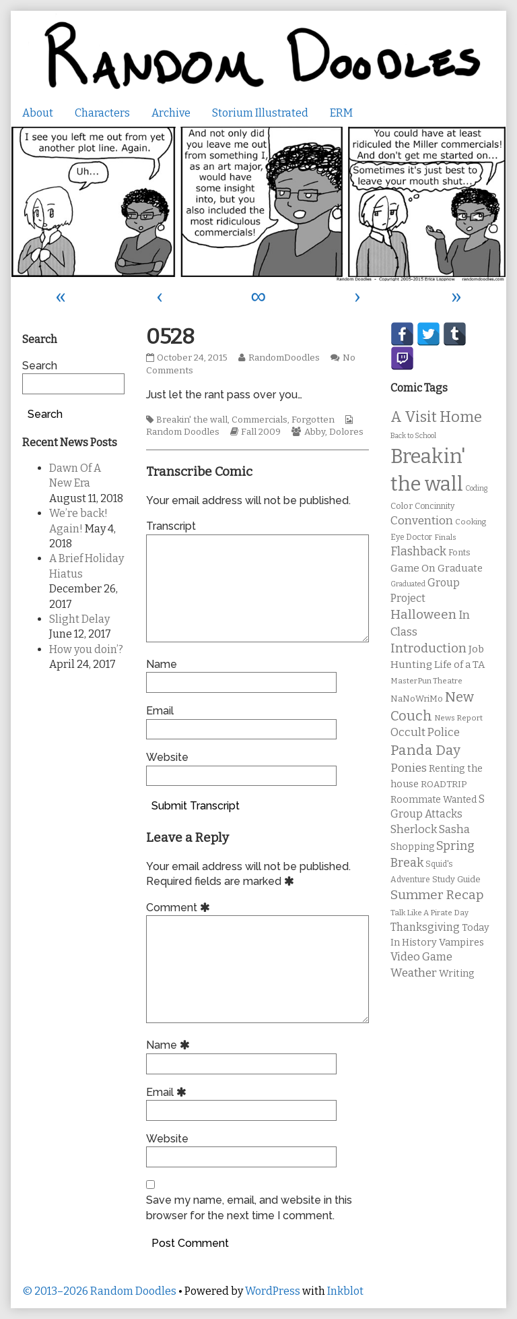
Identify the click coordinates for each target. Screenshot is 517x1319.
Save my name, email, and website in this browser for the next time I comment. (249, 1207)
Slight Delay (79, 619)
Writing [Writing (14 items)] (457, 973)
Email (160, 710)
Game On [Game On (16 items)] (413, 568)
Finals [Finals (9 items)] (445, 537)
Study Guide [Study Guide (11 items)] (456, 879)
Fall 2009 (261, 432)
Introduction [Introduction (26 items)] (428, 648)
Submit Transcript (195, 805)
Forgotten (313, 420)
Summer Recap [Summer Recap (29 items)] (437, 894)
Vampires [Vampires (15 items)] (461, 942)
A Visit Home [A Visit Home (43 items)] (436, 417)
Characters (102, 112)
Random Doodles (182, 432)
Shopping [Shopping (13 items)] (412, 847)
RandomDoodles (284, 357)
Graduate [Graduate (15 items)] (460, 568)
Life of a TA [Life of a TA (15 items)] (459, 664)
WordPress (272, 1291)
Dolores (346, 432)
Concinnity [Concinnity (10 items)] (434, 506)
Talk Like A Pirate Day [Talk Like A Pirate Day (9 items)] (429, 912)
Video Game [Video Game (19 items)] (421, 956)
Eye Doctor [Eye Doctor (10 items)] (411, 537)
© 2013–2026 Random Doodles (99, 1291)
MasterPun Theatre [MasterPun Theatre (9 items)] (426, 680)
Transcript (171, 526)
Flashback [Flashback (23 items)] (418, 552)
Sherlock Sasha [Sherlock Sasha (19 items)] (430, 829)
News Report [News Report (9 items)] (458, 718)
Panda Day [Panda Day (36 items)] (425, 750)
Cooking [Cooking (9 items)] (470, 521)
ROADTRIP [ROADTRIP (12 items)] (444, 784)
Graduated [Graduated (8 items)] (407, 584)
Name (161, 664)
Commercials (259, 420)
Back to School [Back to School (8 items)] (413, 435)
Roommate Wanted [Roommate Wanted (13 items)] (433, 799)
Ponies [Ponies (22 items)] (408, 768)
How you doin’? (86, 649)
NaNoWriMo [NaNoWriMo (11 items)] (416, 699)
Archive (171, 112)
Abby (314, 432)
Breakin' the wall (192, 420)
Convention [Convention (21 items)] (421, 521)
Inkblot (345, 1291)
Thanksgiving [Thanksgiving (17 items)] (425, 927)
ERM (341, 112)
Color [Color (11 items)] (401, 506)
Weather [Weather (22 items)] (413, 973)
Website (167, 757)
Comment (180, 907)
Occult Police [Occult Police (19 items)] (425, 732)
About (37, 112)
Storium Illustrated (260, 112)
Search (39, 365)
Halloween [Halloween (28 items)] (423, 614)
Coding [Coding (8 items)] (476, 488)
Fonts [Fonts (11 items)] (459, 552)
